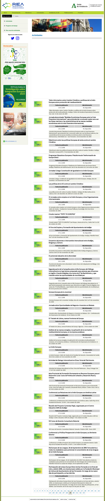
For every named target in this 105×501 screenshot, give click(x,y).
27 (63, 493)
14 (71, 491)
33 (84, 493)
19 (88, 491)
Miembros (28, 13)
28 (67, 493)
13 (68, 491)
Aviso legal (63, 499)
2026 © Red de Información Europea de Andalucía (44, 499)
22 (99, 491)
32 (80, 493)
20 (92, 491)
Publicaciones (68, 13)
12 (65, 491)
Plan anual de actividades (13, 30)
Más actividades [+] (11, 141)
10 (58, 491)
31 (77, 493)
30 (73, 493)
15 (75, 491)
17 (82, 491)
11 (61, 491)
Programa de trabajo (11, 26)
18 (85, 491)
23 (50, 493)
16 (78, 491)
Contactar (71, 499)
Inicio (5, 13)
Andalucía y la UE (54, 13)
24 (53, 493)
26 (60, 493)
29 (70, 493)
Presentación (16, 13)
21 (95, 491)
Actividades (40, 13)
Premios (80, 13)
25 (57, 493)
